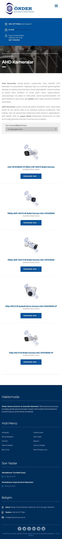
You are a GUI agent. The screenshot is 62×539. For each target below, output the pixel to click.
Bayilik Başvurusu (40, 449)
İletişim (36, 441)
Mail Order (37, 437)
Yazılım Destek (39, 445)
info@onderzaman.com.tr (24, 30)
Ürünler (5, 441)
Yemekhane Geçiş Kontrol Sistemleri (17, 482)
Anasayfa (5, 432)
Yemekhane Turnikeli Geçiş (13, 473)
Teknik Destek (7, 445)
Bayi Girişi (5, 449)
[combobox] (31, 129)
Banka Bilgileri (7, 437)
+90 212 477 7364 (18, 512)
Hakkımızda (38, 432)
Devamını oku (31, 176)
